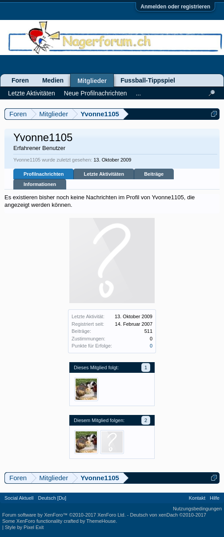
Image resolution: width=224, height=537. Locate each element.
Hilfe (215, 498)
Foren (20, 80)
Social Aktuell (18, 498)
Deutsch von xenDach (168, 514)
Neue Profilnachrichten (95, 93)
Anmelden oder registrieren (175, 7)
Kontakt (197, 498)
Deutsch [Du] (52, 498)
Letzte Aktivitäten (104, 174)
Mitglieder (92, 80)
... (138, 93)
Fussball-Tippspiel (147, 80)
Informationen (40, 184)
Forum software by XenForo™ (64, 514)
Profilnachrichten (44, 174)
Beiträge (154, 174)
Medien (53, 80)
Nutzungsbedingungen (197, 508)
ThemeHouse (101, 521)
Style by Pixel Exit (24, 527)
